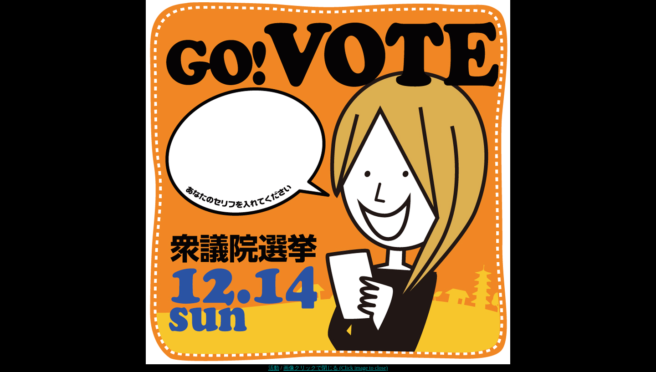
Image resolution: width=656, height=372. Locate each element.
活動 (273, 368)
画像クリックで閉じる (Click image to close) (335, 368)
